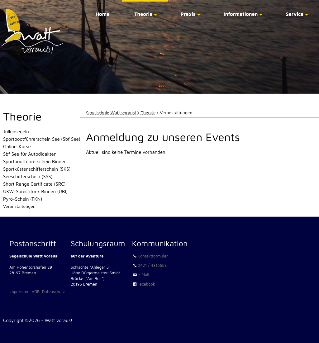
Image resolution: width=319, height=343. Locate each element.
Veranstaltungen (19, 206)
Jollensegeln (16, 131)
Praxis (187, 14)
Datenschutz (53, 291)
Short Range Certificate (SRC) (34, 184)
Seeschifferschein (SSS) (28, 176)
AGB (36, 291)
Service (294, 14)
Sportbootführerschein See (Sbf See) (41, 139)
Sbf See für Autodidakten (29, 154)
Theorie (143, 14)
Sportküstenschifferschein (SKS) (37, 169)
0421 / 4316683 (152, 265)
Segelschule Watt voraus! (111, 112)
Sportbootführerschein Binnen (35, 161)
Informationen (241, 14)
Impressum (19, 291)
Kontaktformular (153, 255)
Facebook (146, 284)
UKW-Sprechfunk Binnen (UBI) (35, 191)
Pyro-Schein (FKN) (22, 199)
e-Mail (143, 274)
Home (102, 14)
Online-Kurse (17, 146)
